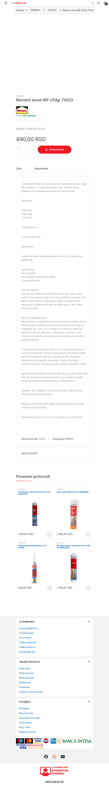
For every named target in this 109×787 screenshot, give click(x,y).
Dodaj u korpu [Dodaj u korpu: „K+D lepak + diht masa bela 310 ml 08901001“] (49, 534)
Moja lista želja (26, 713)
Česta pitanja (25, 722)
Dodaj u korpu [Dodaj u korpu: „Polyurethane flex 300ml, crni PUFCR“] (49, 588)
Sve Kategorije (26, 633)
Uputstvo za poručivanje (31, 692)
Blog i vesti (24, 727)
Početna (20, 10)
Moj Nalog (24, 708)
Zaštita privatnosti (27, 642)
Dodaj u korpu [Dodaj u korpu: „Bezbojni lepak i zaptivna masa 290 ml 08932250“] (88, 588)
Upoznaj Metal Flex (28, 628)
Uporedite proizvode (29, 718)
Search (92, 3)
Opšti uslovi (24, 668)
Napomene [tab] (41, 168)
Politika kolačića (27, 647)
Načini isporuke (26, 673)
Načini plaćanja (26, 677)
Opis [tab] (19, 168)
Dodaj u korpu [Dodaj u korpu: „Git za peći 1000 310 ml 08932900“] (88, 534)
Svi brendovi (25, 637)
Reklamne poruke (27, 732)
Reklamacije (25, 682)
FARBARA (35, 10)
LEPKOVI (52, 10)
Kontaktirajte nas (27, 651)
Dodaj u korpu (56, 149)
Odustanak (24, 687)
